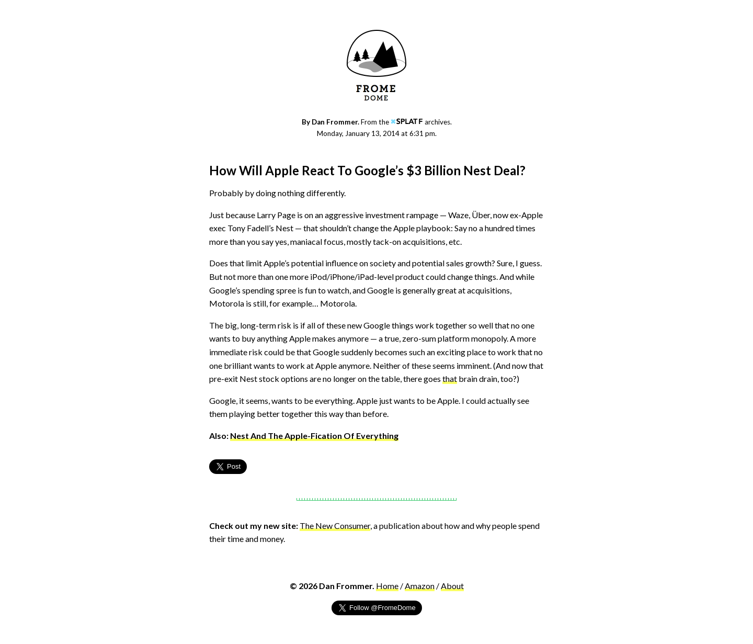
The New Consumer (335, 525)
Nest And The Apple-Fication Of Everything (314, 435)
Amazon (420, 586)
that (449, 378)
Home (387, 586)
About (452, 586)
